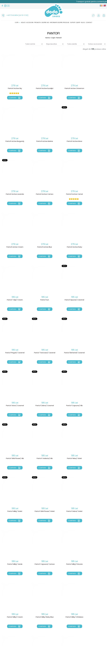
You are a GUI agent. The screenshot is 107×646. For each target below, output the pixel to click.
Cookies (27, 623)
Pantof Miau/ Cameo (93, 564)
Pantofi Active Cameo (93, 141)
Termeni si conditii (31, 616)
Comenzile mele (52, 613)
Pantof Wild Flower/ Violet (40, 406)
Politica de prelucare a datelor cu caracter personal (33, 619)
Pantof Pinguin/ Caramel (93, 247)
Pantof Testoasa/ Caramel (13, 300)
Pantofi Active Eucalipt (40, 88)
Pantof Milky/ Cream (67, 458)
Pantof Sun (40, 247)
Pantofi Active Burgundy (93, 88)
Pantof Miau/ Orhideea (67, 564)
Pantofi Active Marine (13, 141)
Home (47, 38)
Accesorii (29, 22)
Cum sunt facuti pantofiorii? (58, 624)
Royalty (90, 636)
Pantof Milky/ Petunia (40, 458)
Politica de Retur (30, 609)
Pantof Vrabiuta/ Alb (67, 353)
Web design (82, 636)
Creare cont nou (53, 607)
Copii (17, 22)
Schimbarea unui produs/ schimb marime (33, 612)
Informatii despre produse (59, 22)
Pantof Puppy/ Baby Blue (13, 564)
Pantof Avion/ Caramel (67, 300)
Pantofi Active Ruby (93, 194)
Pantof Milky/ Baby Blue (94, 458)
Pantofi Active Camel (13, 194)
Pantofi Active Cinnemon (67, 88)
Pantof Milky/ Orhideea (13, 511)
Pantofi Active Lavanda (67, 141)
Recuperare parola (54, 609)
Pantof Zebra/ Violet (67, 406)
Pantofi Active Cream (40, 194)
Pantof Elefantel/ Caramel (40, 300)
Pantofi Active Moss (40, 141)
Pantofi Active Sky (13, 88)
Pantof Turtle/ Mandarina (67, 511)
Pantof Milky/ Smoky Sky (40, 511)
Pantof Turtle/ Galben (93, 511)
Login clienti (51, 606)
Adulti (23, 22)
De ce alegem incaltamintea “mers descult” (57, 621)
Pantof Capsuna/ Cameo (13, 458)
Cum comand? (29, 606)
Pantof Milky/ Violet (13, 406)
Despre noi (45, 22)
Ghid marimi (51, 625)
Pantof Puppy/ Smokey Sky (40, 564)
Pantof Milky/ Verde (93, 406)
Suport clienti (75, 22)
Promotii (37, 22)
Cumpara (11, 98)
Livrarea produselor (32, 607)
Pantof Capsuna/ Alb (13, 353)
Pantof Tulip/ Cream (13, 247)
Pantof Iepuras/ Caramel (67, 247)
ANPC (26, 624)
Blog (83, 22)
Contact (89, 22)
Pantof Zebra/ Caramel (93, 300)
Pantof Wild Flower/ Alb (40, 353)
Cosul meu (51, 611)
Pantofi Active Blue (67, 194)
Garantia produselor (32, 614)
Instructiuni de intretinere (56, 627)
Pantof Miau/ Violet (93, 353)
